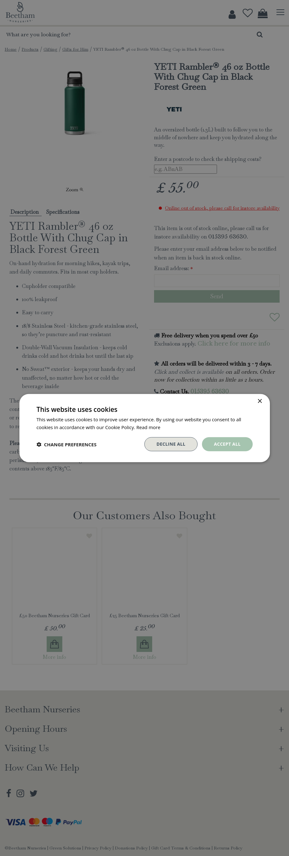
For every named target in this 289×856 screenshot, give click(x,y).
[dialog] (144, 428)
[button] (67, 444)
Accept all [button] (227, 444)
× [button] (259, 401)
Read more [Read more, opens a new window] (149, 427)
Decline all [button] (171, 444)
